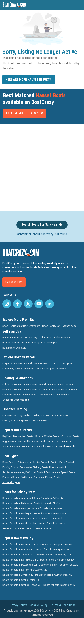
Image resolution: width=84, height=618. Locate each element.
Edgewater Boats (12, 441)
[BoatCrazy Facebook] (17, 303)
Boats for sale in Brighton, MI (52, 549)
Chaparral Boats (70, 436)
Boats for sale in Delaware (17, 503)
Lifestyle (7, 420)
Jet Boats (38, 472)
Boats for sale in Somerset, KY (57, 559)
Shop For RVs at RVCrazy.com (59, 325)
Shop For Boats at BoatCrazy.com (21, 325)
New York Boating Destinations (19, 389)
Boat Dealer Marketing (59, 337)
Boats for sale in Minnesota (49, 513)
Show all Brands (65, 446)
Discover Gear (40, 420)
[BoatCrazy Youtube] (38, 303)
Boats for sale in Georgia (16, 508)
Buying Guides (22, 415)
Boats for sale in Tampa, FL (17, 554)
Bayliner (6, 436)
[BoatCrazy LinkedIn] (49, 303)
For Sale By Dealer (35, 337)
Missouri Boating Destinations (19, 394)
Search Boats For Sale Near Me (42, 224)
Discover (7, 415)
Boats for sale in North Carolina (19, 523)
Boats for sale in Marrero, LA (18, 549)
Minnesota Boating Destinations (57, 389)
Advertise (16, 363)
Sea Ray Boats (10, 446)
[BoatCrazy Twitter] (28, 303)
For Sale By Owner (12, 337)
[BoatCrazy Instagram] (6, 303)
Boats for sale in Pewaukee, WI (19, 564)
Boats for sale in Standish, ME (60, 584)
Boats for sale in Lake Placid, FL (20, 559)
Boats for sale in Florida (47, 503)
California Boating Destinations (19, 384)
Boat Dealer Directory (14, 347)
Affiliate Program (45, 368)
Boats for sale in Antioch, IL (17, 574)
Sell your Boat (13, 282)
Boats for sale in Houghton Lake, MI (59, 564)
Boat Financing (30, 342)
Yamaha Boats (45, 446)
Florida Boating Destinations (55, 384)
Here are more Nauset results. (28, 79)
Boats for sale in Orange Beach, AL (21, 584)
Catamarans (24, 462)
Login (5, 363)
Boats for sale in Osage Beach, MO (53, 544)
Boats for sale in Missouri (16, 518)
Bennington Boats (23, 436)
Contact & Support (61, 363)
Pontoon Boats (10, 477)
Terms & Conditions (63, 605)
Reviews (44, 363)
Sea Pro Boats (65, 441)
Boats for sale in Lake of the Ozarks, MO (25, 569)
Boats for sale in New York (48, 518)
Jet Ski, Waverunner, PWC (16, 472)
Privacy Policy (18, 605)
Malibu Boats (31, 441)
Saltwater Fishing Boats (47, 477)
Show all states (42, 528)
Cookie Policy (38, 605)
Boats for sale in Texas (52, 523)
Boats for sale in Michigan (17, 513)
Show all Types (11, 482)
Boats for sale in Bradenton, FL (52, 554)
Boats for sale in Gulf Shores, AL (53, 574)
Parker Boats (48, 441)
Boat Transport (49, 342)
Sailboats (26, 477)
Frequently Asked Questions (18, 368)
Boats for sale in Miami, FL (17, 544)
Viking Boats (28, 446)
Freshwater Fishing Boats (34, 467)
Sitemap (62, 368)
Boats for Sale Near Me (16, 528)
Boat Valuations (11, 342)
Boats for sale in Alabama (16, 498)
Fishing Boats (10, 467)
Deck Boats (66, 462)
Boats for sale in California (48, 498)
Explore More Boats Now (24, 113)
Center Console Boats (45, 462)
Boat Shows (30, 363)
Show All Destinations (15, 399)
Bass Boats (8, 462)
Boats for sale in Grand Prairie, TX (21, 579)
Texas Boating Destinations (53, 394)
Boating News (22, 420)
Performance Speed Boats (60, 472)
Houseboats (57, 467)
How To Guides (59, 415)
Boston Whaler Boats (47, 436)
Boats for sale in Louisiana (47, 508)
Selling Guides (41, 415)
